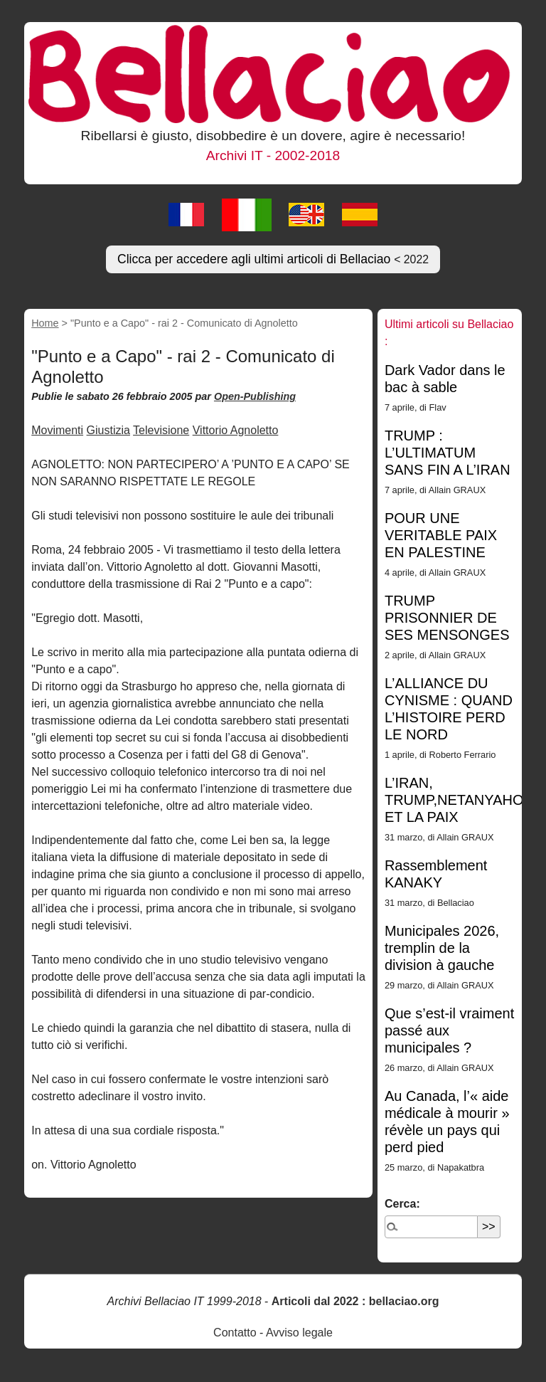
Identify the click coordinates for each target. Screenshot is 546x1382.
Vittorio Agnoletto (236, 430)
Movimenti (57, 430)
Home (44, 323)
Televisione (161, 430)
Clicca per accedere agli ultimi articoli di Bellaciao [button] (273, 259)
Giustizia (108, 430)
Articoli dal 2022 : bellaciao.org (355, 1301)
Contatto (234, 1332)
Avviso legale (299, 1332)
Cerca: (402, 1204)
